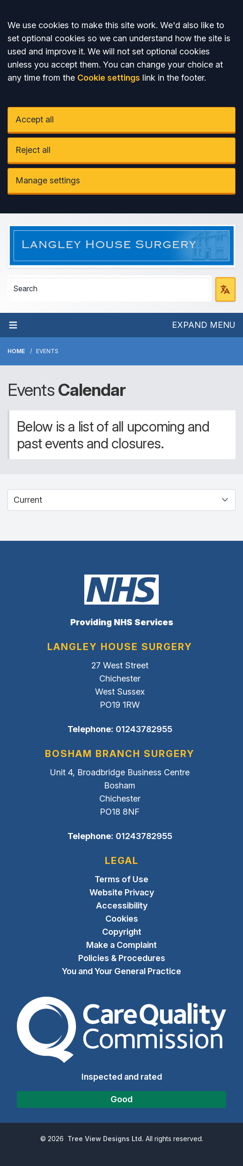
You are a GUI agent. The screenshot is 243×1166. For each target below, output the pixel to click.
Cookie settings (108, 78)
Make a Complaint (121, 945)
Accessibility (121, 905)
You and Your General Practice (121, 971)
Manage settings (47, 180)
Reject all (33, 150)
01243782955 (144, 729)
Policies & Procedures (121, 958)
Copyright (121, 932)
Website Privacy (121, 892)
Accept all (34, 119)
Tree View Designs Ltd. (105, 1139)
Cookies (121, 919)
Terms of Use (121, 879)
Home (16, 351)
